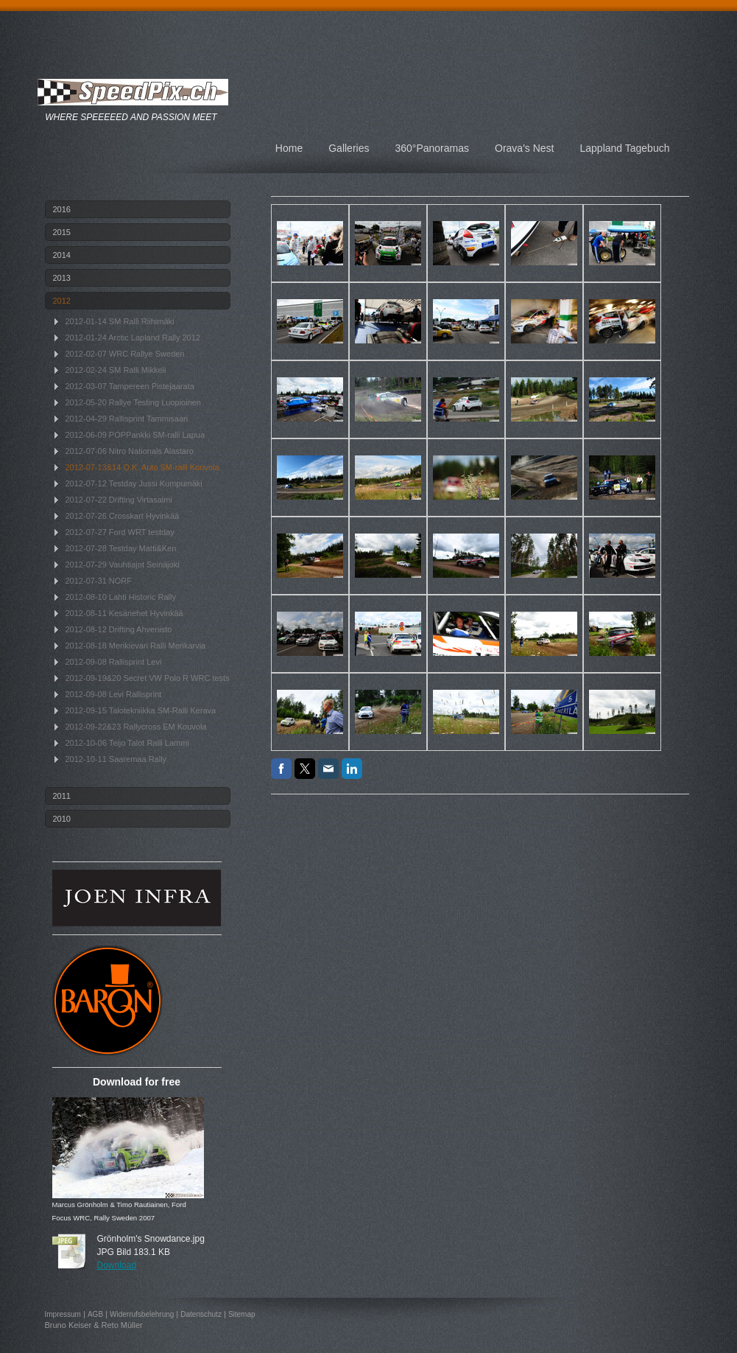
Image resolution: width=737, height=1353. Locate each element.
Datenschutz (201, 1314)
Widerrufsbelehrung (142, 1314)
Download (116, 1265)
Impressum (63, 1314)
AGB (95, 1314)
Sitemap (241, 1314)
